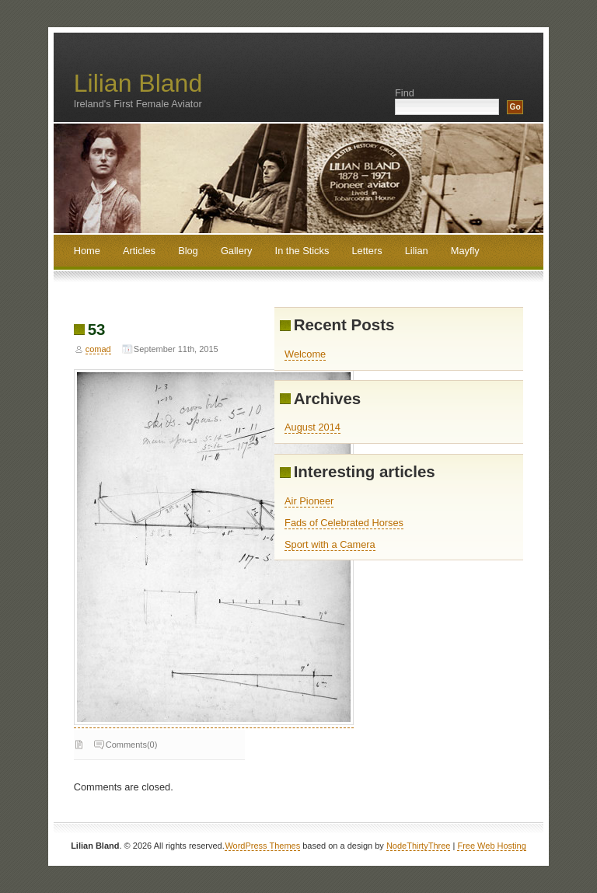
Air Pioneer (309, 501)
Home (87, 250)
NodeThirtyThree (418, 845)
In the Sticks (302, 250)
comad (98, 349)
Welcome (305, 354)
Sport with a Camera (330, 544)
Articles (139, 250)
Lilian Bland (138, 83)
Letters (366, 250)
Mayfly (465, 250)
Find (404, 93)
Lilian (416, 250)
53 (97, 329)
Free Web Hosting (491, 845)
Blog (188, 250)
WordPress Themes (262, 845)
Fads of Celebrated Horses (344, 522)
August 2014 (312, 427)
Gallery (237, 250)
